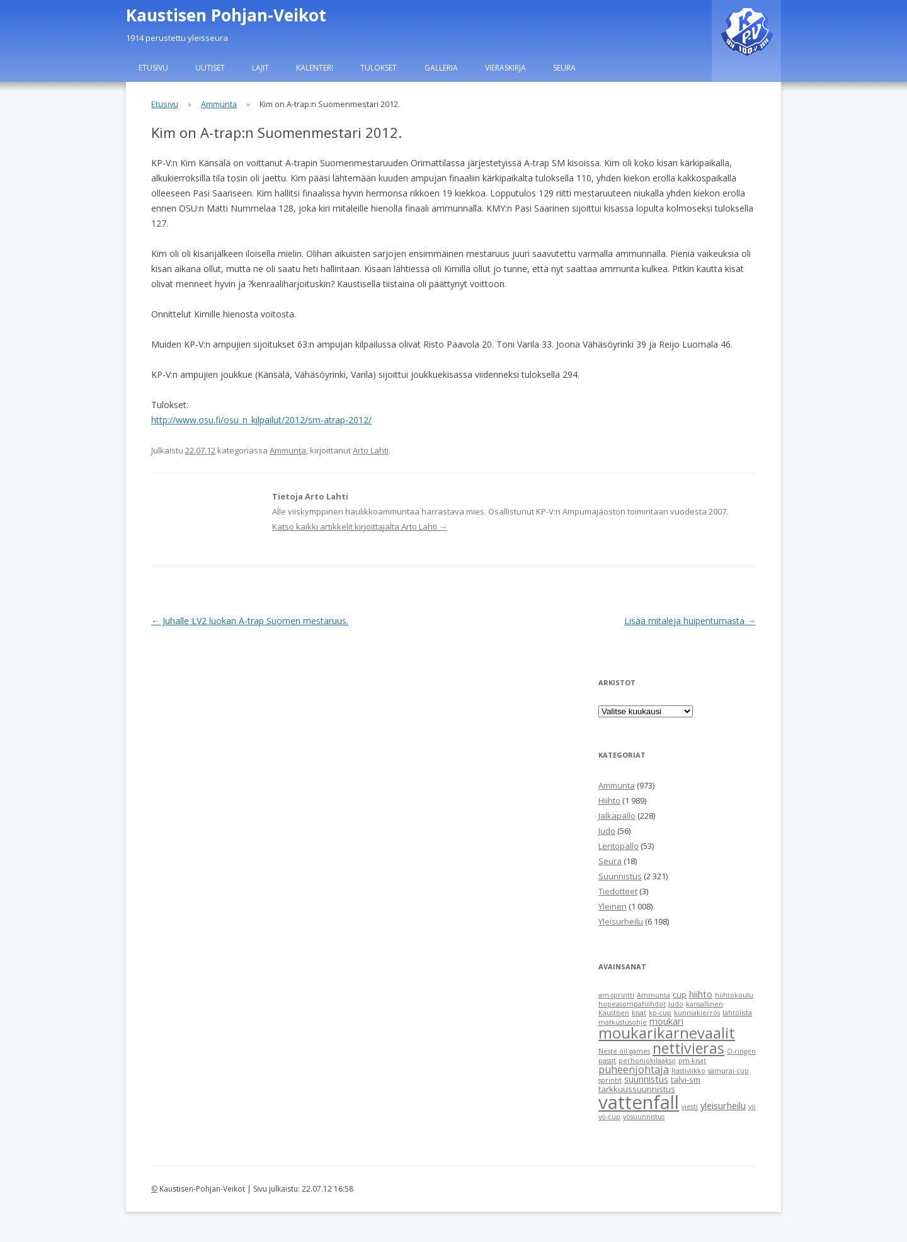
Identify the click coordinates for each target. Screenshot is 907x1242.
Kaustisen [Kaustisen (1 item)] (613, 1012)
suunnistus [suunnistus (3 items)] (646, 1079)
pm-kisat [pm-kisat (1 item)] (692, 1060)
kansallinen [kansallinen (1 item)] (704, 1004)
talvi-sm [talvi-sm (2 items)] (685, 1079)
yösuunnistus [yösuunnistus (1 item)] (644, 1116)
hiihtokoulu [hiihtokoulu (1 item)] (734, 995)
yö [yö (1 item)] (752, 1106)
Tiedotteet (617, 891)
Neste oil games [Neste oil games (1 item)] (624, 1051)
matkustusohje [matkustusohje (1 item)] (622, 1022)
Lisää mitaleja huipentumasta (690, 621)
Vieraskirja (505, 67)
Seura (564, 67)
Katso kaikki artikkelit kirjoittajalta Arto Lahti (359, 526)
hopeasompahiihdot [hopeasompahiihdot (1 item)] (632, 1004)
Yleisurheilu (620, 921)
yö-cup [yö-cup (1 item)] (609, 1116)
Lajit (260, 67)
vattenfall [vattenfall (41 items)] (638, 1102)
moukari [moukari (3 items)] (666, 1021)
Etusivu (153, 67)
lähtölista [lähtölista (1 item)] (737, 1012)
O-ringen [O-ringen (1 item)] (741, 1051)
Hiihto (609, 800)
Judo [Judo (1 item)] (675, 1004)
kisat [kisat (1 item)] (639, 1012)
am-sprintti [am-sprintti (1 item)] (616, 995)
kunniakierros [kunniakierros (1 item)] (697, 1012)
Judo (606, 830)
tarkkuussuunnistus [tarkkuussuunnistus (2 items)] (636, 1089)
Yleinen (612, 906)
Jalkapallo (617, 815)
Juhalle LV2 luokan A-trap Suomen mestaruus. (249, 621)
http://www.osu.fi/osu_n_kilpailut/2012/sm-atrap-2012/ (261, 420)
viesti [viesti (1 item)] (690, 1106)
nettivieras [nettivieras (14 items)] (688, 1048)
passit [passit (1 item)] (607, 1060)
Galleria (441, 67)
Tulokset (378, 67)
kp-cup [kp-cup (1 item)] (660, 1012)
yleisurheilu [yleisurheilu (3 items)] (723, 1105)
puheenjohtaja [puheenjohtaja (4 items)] (633, 1069)
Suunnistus (620, 876)
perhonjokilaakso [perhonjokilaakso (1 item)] (647, 1060)
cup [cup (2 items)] (680, 994)
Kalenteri (314, 67)
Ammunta (219, 104)
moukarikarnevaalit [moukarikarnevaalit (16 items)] (666, 1033)
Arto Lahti (371, 450)
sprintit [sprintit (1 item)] (610, 1080)
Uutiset (210, 67)
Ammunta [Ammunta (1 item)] (653, 995)
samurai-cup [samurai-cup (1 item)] (728, 1070)
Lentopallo (618, 846)
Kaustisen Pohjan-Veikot (226, 15)
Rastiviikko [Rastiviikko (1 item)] (688, 1070)
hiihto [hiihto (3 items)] (700, 994)
